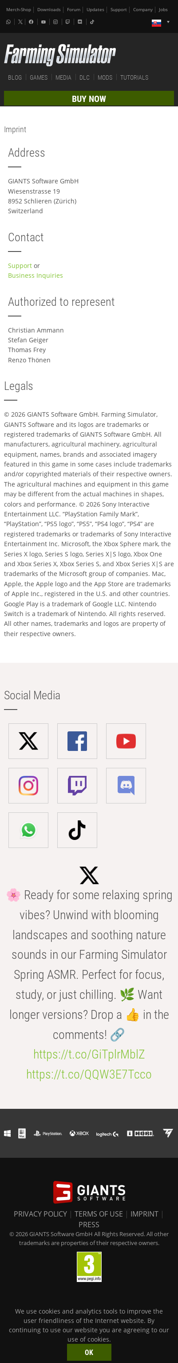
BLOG (15, 77)
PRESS (89, 1224)
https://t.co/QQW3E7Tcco (89, 1074)
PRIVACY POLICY (40, 1214)
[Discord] (81, 21)
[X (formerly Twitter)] (20, 22)
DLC (84, 77)
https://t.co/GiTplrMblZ (89, 1054)
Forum (73, 9)
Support (119, 9)
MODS (105, 77)
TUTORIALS (134, 77)
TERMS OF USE (99, 1214)
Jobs (163, 9)
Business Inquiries (35, 275)
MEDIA (63, 77)
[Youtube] (44, 21)
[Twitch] (69, 21)
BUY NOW (89, 98)
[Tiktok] (93, 21)
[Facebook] (32, 21)
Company (143, 9)
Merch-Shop (18, 9)
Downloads (49, 9)
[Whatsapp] (9, 21)
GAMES (38, 77)
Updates (95, 9)
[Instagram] (56, 21)
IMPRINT (144, 1214)
